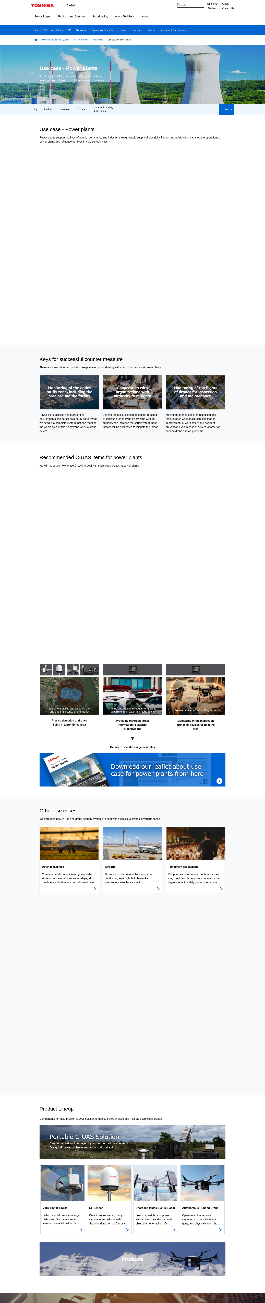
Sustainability (100, 16)
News (144, 16)
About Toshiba (125, 16)
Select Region (42, 16)
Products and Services (71, 16)
